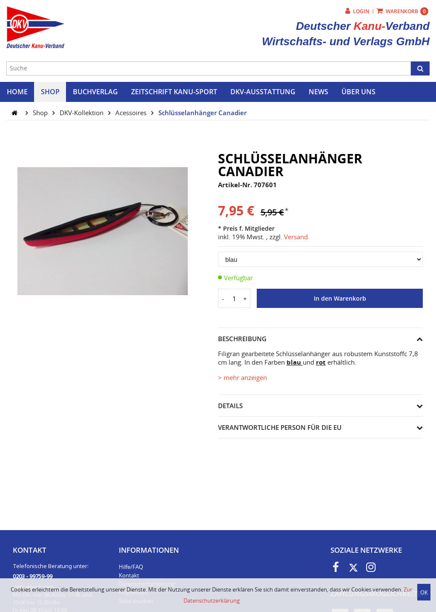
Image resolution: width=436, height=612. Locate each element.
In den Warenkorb (340, 298)
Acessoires (131, 112)
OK (424, 592)
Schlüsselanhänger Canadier (202, 112)
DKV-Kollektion (82, 112)
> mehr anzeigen (242, 377)
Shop (41, 112)
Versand (296, 236)
